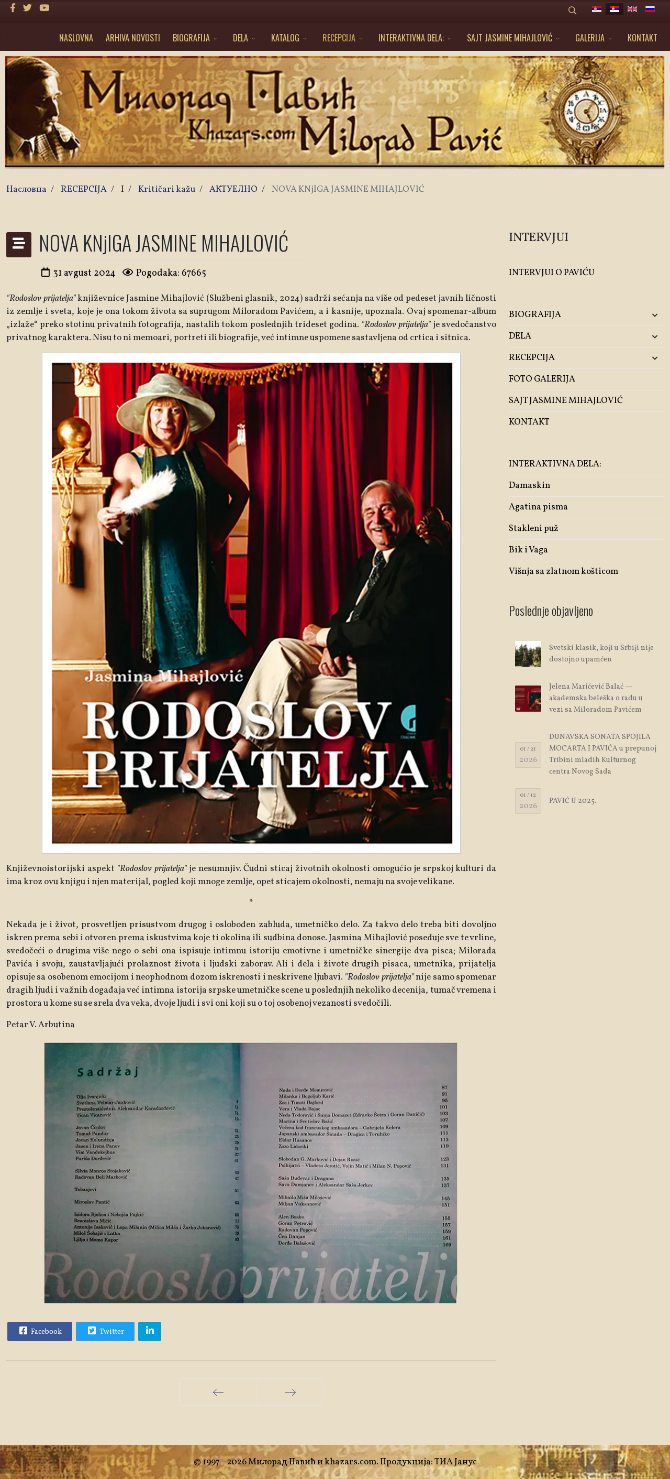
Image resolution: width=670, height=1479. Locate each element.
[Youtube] (44, 9)
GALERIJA (590, 37)
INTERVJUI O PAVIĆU (552, 273)
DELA (240, 37)
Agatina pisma (538, 507)
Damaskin (529, 486)
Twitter (104, 1330)
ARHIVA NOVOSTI (133, 37)
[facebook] (13, 9)
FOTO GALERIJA (542, 379)
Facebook (39, 1330)
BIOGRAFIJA (191, 37)
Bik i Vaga (528, 550)
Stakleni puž (534, 529)
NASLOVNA (76, 37)
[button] (638, 315)
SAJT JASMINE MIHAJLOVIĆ (509, 37)
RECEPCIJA (338, 37)
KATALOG (285, 37)
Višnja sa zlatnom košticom (563, 572)
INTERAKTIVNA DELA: (411, 37)
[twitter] (27, 9)
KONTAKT (642, 37)
